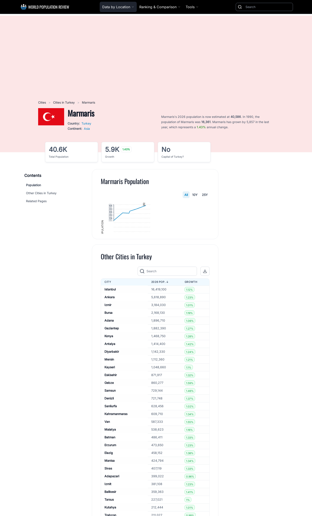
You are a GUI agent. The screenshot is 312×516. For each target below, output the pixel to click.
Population (33, 185)
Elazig (108, 495)
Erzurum (110, 487)
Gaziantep (111, 371)
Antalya (109, 386)
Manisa (109, 503)
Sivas (108, 511)
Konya (108, 378)
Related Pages (36, 201)
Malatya (110, 472)
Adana (109, 363)
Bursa (108, 355)
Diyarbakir (111, 394)
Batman (109, 480)
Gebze (109, 425)
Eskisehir (110, 417)
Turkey (86, 123)
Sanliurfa (110, 448)
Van (107, 464)
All (186, 195)
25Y (205, 195)
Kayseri (109, 410)
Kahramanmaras (115, 456)
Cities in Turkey (64, 102)
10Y (195, 195)
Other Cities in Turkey (41, 193)
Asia (87, 128)
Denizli (109, 441)
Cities (42, 102)
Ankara (109, 339)
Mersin (109, 402)
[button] (205, 313)
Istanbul (110, 332)
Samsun (110, 433)
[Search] (268, 7)
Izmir (107, 347)
